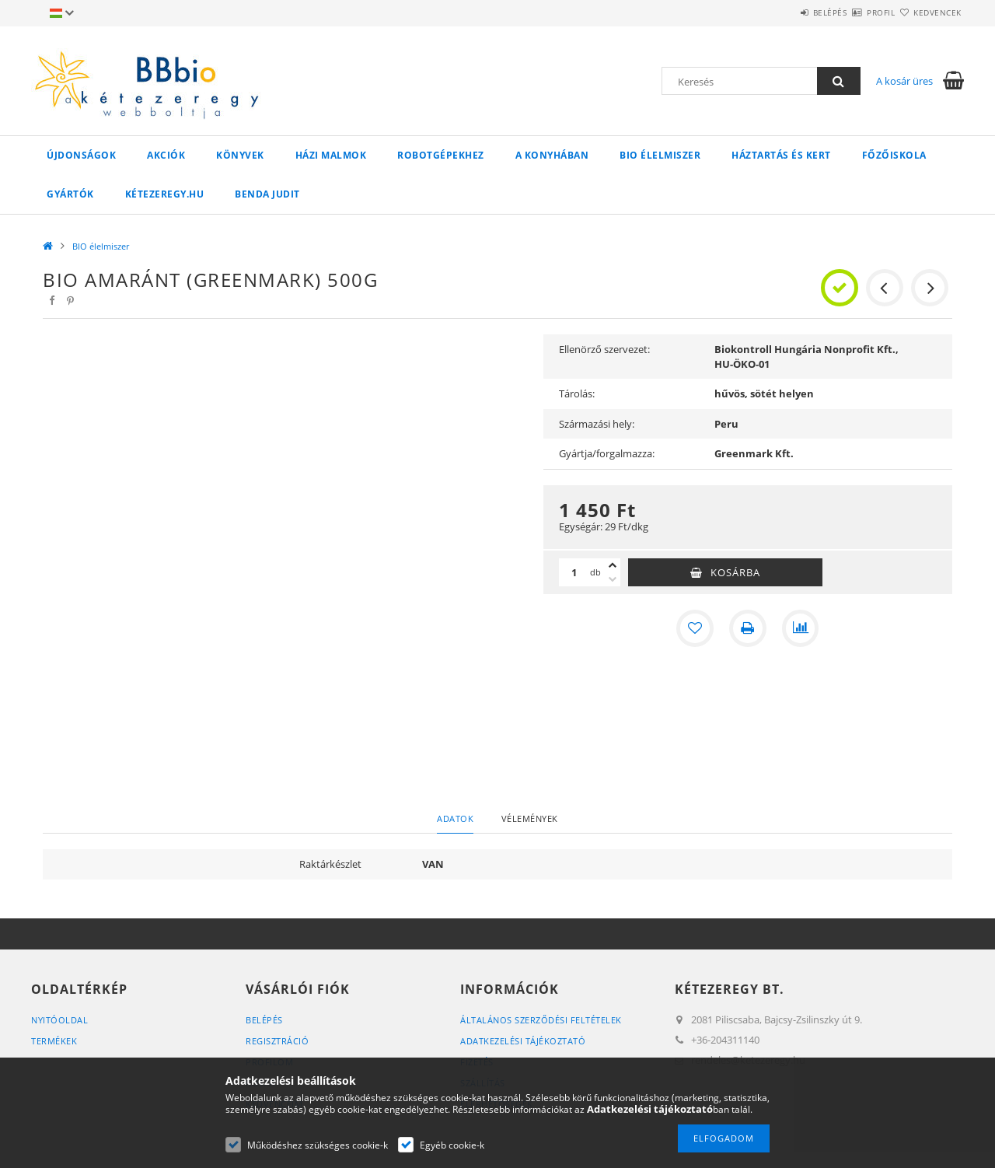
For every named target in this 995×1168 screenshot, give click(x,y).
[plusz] (612, 565)
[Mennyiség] (574, 572)
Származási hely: (596, 424)
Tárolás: (577, 393)
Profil (854, 12)
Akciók (166, 155)
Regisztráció (277, 1041)
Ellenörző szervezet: (604, 349)
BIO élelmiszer (660, 155)
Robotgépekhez (440, 155)
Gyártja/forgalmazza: (607, 453)
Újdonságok (81, 155)
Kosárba (735, 572)
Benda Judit (267, 194)
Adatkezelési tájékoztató (522, 1041)
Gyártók (70, 194)
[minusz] (612, 579)
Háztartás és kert (781, 155)
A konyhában (552, 155)
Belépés (784, 12)
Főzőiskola (894, 155)
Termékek (54, 1041)
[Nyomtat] (747, 628)
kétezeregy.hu (164, 194)
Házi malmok (331, 155)
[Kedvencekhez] (695, 628)
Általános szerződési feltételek (541, 1020)
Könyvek (240, 155)
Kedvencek (929, 12)
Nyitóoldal (59, 1020)
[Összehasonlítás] (800, 628)
